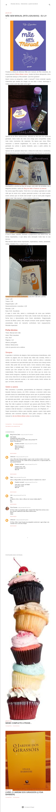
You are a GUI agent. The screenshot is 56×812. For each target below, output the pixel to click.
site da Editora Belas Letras (21, 416)
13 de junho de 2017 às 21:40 (20, 477)
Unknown (12, 456)
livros (12, 426)
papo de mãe (17, 426)
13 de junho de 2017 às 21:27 (22, 456)
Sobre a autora (11, 387)
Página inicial (14, 4)
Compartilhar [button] (8, 424)
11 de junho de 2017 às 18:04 (27, 434)
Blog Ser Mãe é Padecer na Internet (35, 188)
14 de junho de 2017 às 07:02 (30, 482)
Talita (11, 477)
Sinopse (8, 352)
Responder (13, 453)
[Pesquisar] (50, 4)
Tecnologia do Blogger (28, 807)
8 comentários (16, 725)
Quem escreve (32, 4)
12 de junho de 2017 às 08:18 (30, 443)
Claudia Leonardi (19, 443)
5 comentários (16, 797)
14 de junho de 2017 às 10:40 (24, 507)
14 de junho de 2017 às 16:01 (22, 519)
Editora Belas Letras (21, 74)
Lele (11, 495)
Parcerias (23, 4)
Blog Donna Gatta (15, 434)
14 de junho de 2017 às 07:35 (19, 495)
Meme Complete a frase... (18, 723)
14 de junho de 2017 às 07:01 (30, 464)
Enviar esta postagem (18, 424)
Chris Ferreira (13, 507)
